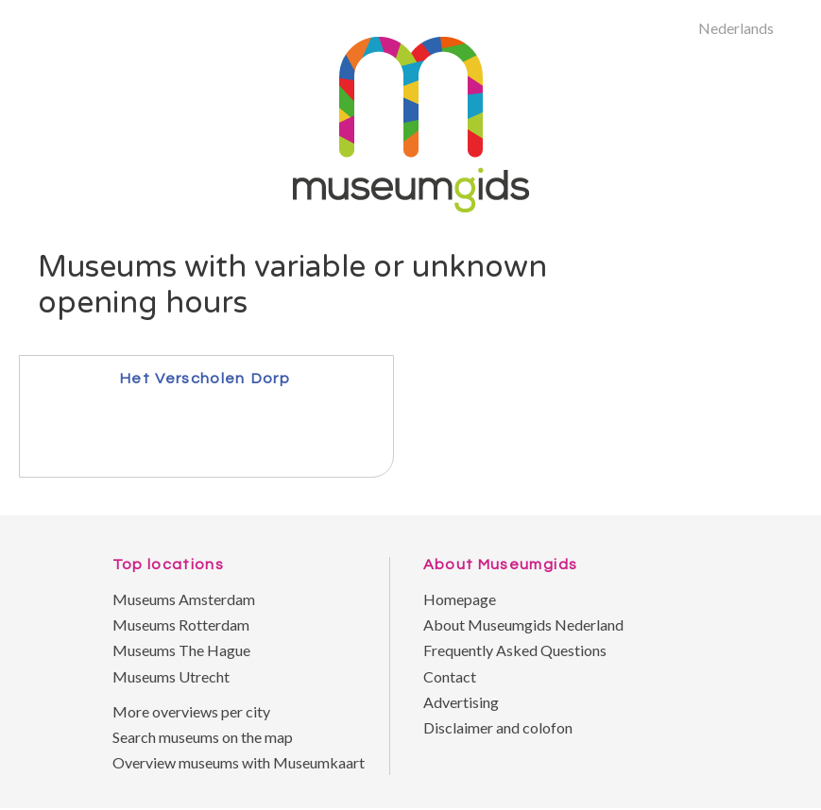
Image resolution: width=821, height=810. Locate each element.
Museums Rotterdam (180, 624)
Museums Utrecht (171, 676)
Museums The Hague (181, 650)
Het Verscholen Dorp (204, 378)
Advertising (461, 702)
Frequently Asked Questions (515, 650)
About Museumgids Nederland (523, 624)
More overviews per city (191, 711)
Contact (449, 676)
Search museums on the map (202, 737)
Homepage (459, 599)
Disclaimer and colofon (498, 727)
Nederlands (736, 28)
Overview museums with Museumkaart (238, 762)
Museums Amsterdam (183, 599)
